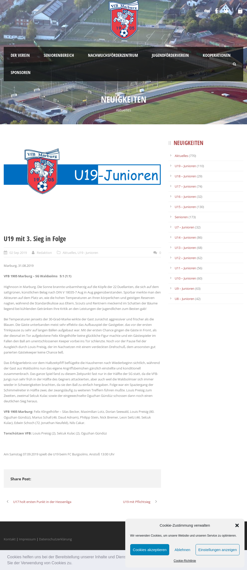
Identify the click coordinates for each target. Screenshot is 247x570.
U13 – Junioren (185, 247)
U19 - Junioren (88, 252)
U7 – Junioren (184, 227)
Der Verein (20, 55)
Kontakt (10, 539)
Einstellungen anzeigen (217, 550)
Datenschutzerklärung (55, 539)
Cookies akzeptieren (150, 550)
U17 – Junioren (185, 186)
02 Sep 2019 (18, 252)
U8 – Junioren (184, 298)
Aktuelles (69, 252)
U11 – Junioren (185, 268)
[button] (74, 563)
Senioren (181, 217)
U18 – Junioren (185, 176)
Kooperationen (217, 55)
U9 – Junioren (184, 288)
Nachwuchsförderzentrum (113, 55)
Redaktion (44, 252)
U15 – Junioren (185, 207)
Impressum (27, 539)
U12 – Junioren (185, 258)
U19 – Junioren (185, 166)
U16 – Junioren (185, 196)
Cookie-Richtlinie (185, 561)
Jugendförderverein (170, 55)
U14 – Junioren (185, 237)
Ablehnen (182, 550)
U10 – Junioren (185, 278)
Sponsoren (21, 72)
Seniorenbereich (59, 55)
